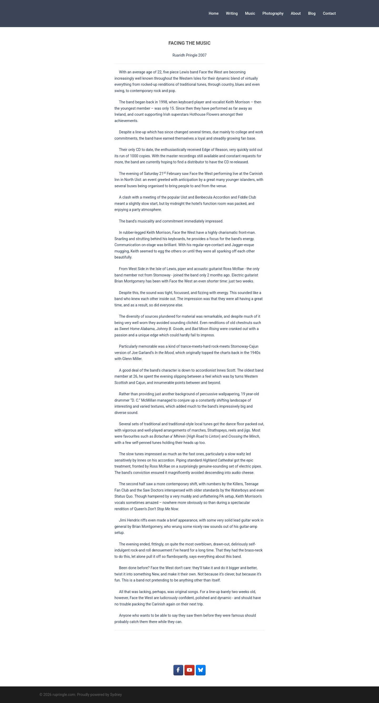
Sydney (116, 694)
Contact (329, 13)
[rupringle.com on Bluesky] (201, 670)
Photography (272, 13)
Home (214, 13)
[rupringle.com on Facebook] (178, 670)
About (296, 13)
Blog (312, 13)
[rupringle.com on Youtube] (189, 670)
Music (250, 13)
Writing (232, 13)
